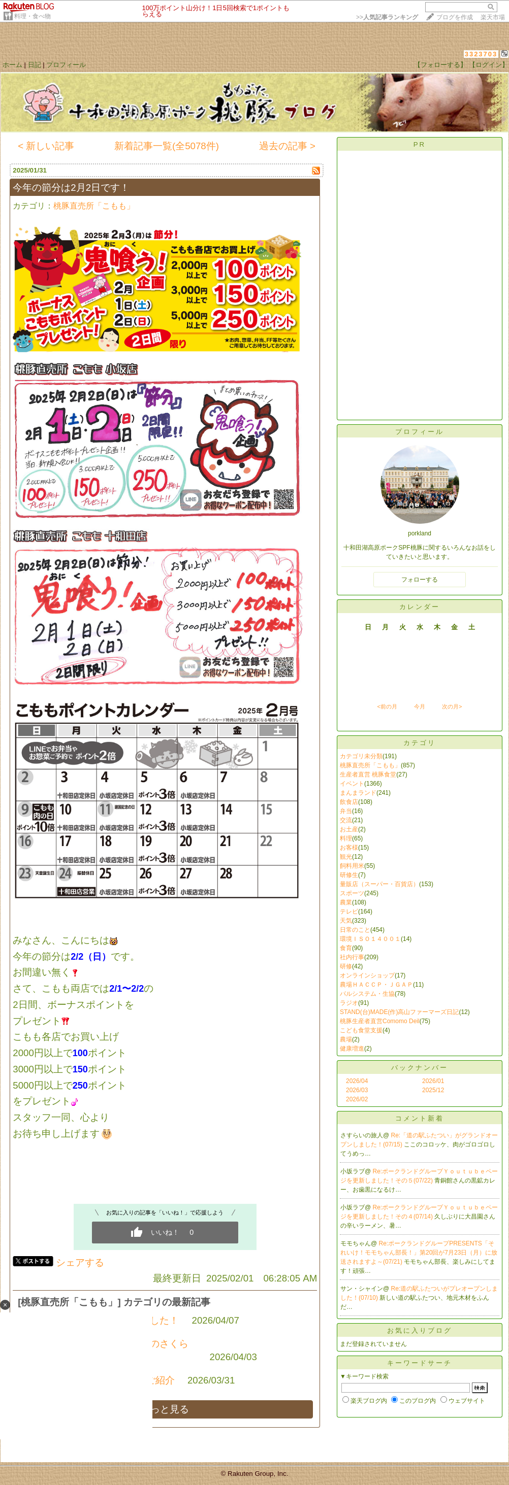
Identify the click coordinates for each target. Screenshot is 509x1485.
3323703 (481, 54)
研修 (346, 966)
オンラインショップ (367, 975)
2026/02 (357, 1099)
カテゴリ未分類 (361, 756)
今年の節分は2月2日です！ (71, 187)
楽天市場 (493, 17)
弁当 (346, 811)
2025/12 (433, 1090)
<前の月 (387, 706)
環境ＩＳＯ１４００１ (370, 938)
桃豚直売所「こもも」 (94, 205)
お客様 (349, 847)
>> (387, 17)
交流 (346, 820)
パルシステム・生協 (367, 993)
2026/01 (433, 1081)
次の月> (452, 706)
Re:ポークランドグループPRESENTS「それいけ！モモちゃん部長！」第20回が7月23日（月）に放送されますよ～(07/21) (418, 1252)
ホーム (12, 65)
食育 (346, 948)
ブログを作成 (454, 17)
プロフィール (66, 65)
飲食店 (349, 801)
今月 (419, 706)
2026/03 (357, 1090)
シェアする (80, 1262)
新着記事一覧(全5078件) (166, 146)
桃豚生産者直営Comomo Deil (380, 1021)
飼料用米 (352, 865)
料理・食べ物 (32, 16)
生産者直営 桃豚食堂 (368, 774)
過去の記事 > (287, 146)
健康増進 (352, 1048)
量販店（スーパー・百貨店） (379, 884)
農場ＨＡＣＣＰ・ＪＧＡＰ (376, 984)
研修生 (349, 875)
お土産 (349, 829)
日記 (34, 65)
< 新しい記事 (46, 146)
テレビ (349, 911)
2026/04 (357, 1081)
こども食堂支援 (361, 1030)
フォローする (419, 579)
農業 (346, 902)
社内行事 (352, 957)
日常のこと (355, 929)
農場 (346, 1039)
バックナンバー (419, 1067)
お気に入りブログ (419, 1330)
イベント (352, 783)
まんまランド (358, 792)
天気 (346, 920)
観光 (346, 856)
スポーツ (352, 893)
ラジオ (349, 1002)
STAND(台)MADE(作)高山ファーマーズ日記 (399, 1012)
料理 (346, 838)
